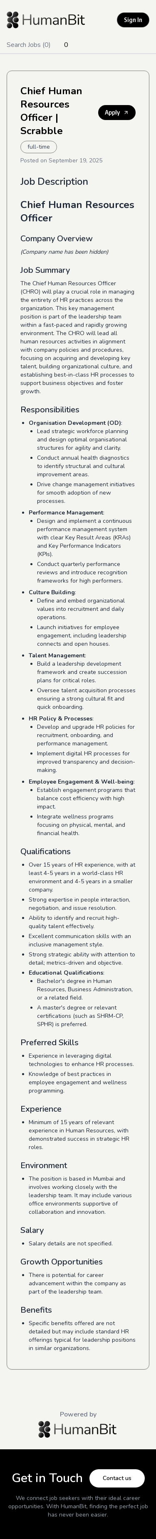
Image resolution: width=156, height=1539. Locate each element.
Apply (117, 112)
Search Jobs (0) (29, 44)
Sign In (133, 19)
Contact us (117, 1478)
